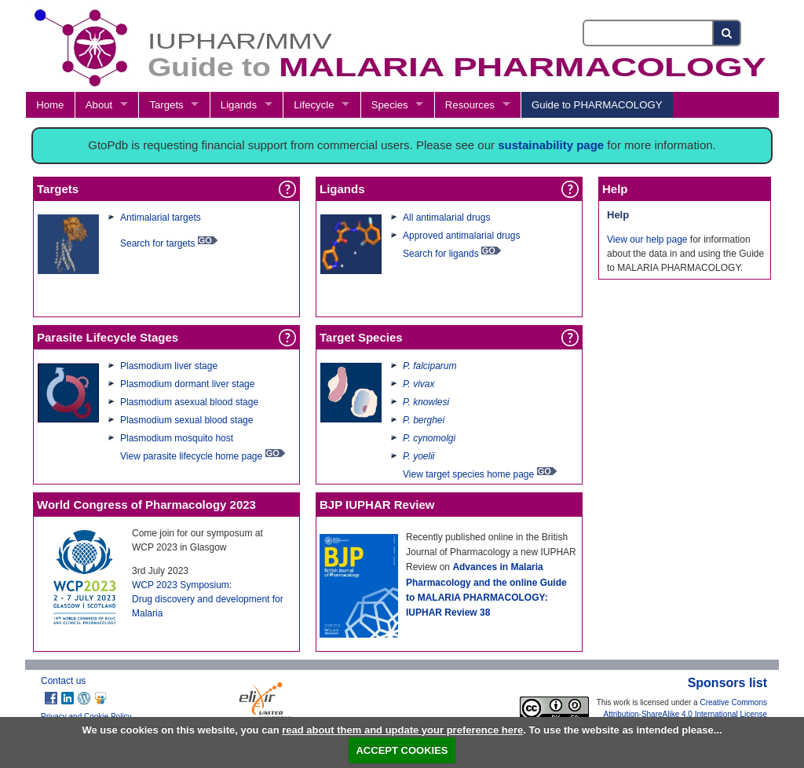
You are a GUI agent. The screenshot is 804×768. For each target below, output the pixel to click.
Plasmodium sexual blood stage (186, 420)
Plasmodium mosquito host (176, 438)
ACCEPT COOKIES (402, 750)
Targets (166, 105)
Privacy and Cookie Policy (86, 716)
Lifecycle (314, 105)
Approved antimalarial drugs (461, 235)
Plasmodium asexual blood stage (189, 402)
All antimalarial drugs (446, 217)
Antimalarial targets (160, 217)
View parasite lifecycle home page (191, 456)
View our (626, 239)
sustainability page (551, 145)
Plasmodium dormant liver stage (187, 384)
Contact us (63, 680)
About (99, 105)
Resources (470, 105)
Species (389, 105)
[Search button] (727, 33)
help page (667, 239)
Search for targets (157, 243)
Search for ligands (442, 253)
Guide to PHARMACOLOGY (597, 105)
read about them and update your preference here (402, 730)
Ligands (239, 105)
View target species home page (468, 474)
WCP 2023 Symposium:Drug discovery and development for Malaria (207, 599)
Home (50, 105)
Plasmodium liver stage (168, 365)
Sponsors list (727, 682)
